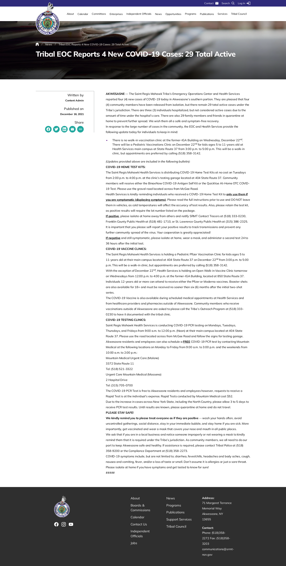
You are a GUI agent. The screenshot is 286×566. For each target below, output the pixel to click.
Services (222, 13)
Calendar (83, 14)
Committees (99, 13)
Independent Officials (138, 13)
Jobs (134, 543)
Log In (244, 3)
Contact (211, 3)
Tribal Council (239, 13)
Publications (207, 14)
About (70, 13)
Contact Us (139, 524)
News (158, 14)
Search (228, 3)
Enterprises (116, 14)
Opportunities (173, 14)
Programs (190, 13)
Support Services (179, 519)
